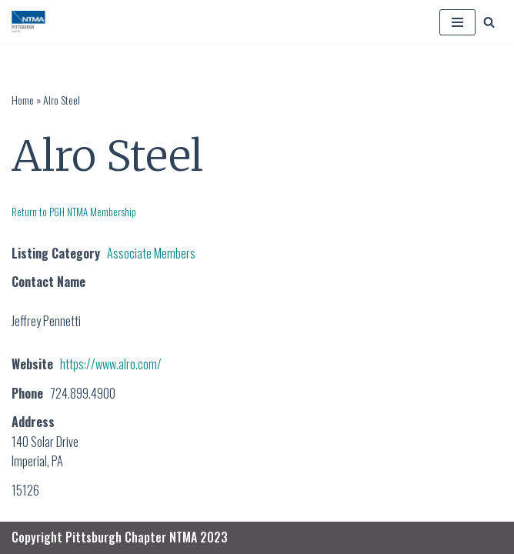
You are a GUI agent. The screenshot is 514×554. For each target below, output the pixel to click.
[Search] (489, 22)
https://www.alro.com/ (111, 364)
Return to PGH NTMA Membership (74, 211)
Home (23, 100)
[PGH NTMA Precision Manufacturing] (30, 22)
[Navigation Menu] (457, 22)
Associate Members (151, 253)
